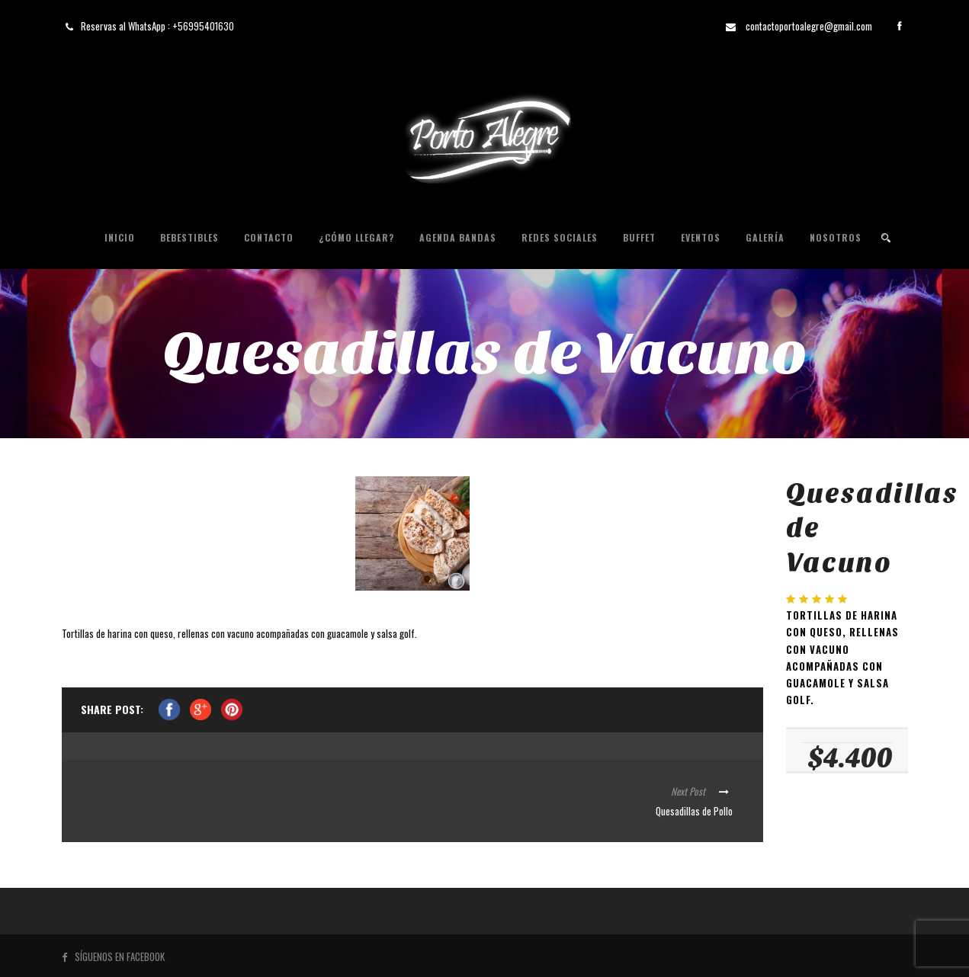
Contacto (269, 237)
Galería (765, 237)
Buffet (639, 237)
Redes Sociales (559, 237)
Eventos (700, 237)
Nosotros (836, 237)
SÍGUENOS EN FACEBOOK (113, 956)
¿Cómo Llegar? (356, 237)
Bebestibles (189, 237)
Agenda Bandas (457, 237)
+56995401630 (203, 26)
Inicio (119, 237)
